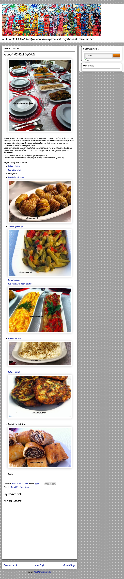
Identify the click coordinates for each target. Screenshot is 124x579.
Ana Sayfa (40, 565)
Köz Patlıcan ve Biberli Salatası (20, 284)
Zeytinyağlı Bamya (15, 226)
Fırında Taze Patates (16, 177)
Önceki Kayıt (69, 565)
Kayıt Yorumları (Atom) (42, 572)
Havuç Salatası (13, 280)
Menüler (27, 487)
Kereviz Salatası (14, 338)
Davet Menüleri (17, 487)
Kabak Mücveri (14, 372)
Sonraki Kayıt (10, 565)
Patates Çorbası (14, 166)
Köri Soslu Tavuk (14, 170)
